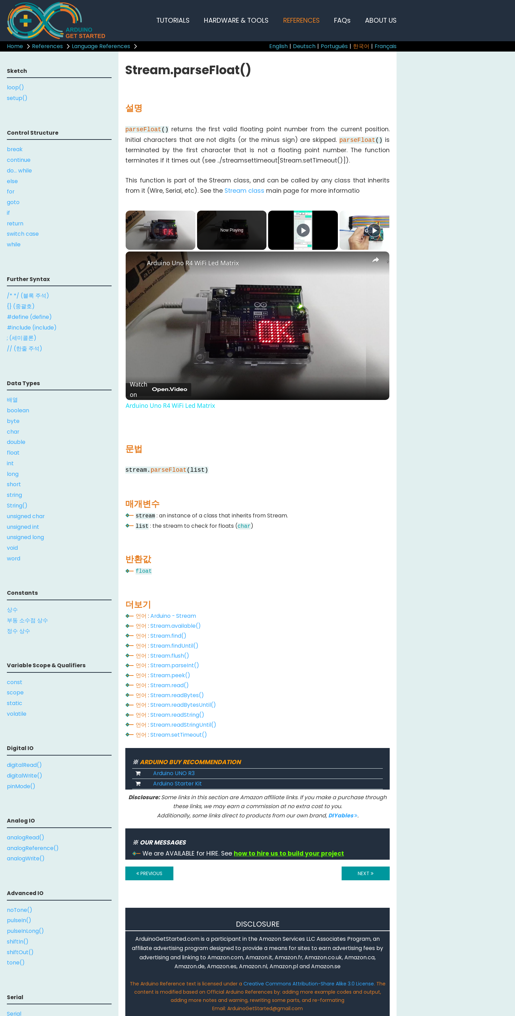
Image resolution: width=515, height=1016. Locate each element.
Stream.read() (169, 685)
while (14, 244)
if (8, 213)
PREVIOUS (149, 873)
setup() (17, 98)
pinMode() (21, 786)
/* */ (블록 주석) (28, 296)
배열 (12, 400)
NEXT (366, 873)
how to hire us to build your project (289, 853)
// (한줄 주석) (24, 349)
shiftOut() (20, 952)
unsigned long (25, 537)
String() (17, 506)
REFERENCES (301, 20)
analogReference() (33, 848)
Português (334, 46)
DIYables (342, 815)
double (16, 442)
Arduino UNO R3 (174, 773)
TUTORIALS (173, 20)
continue (19, 160)
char (13, 432)
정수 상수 (18, 631)
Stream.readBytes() (177, 695)
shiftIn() (17, 942)
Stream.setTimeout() (178, 735)
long (13, 474)
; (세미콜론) (21, 338)
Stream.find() (168, 636)
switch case (23, 234)
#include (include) (32, 328)
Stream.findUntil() (174, 646)
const (14, 682)
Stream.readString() (177, 715)
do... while (19, 171)
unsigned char (26, 516)
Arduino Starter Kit (177, 784)
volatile (16, 714)
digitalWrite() (24, 776)
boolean (18, 410)
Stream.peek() (170, 675)
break (15, 149)
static (14, 703)
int (10, 463)
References (47, 46)
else (12, 181)
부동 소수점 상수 (27, 620)
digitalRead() (24, 765)
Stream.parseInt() (174, 665)
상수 (12, 610)
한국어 (361, 46)
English (278, 46)
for (10, 192)
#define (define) (29, 317)
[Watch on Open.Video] (158, 389)
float (13, 453)
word (13, 558)
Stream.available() (175, 626)
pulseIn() (19, 920)
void (12, 548)
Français (386, 46)
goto (13, 202)
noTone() (19, 910)
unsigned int (23, 527)
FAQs (342, 20)
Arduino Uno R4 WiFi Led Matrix (193, 263)
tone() (16, 963)
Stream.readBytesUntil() (183, 705)
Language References (101, 46)
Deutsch (304, 46)
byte (13, 421)
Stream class (244, 191)
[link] (137, 262)
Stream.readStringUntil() (183, 725)
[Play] (303, 230)
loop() (15, 87)
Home (15, 46)
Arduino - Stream (173, 616)
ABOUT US (381, 20)
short (14, 484)
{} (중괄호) (21, 306)
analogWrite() (26, 858)
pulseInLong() (25, 931)
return (15, 223)
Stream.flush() (169, 656)
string (14, 495)
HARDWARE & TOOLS (236, 20)
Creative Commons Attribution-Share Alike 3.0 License (308, 983)
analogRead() (25, 837)
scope (15, 692)
